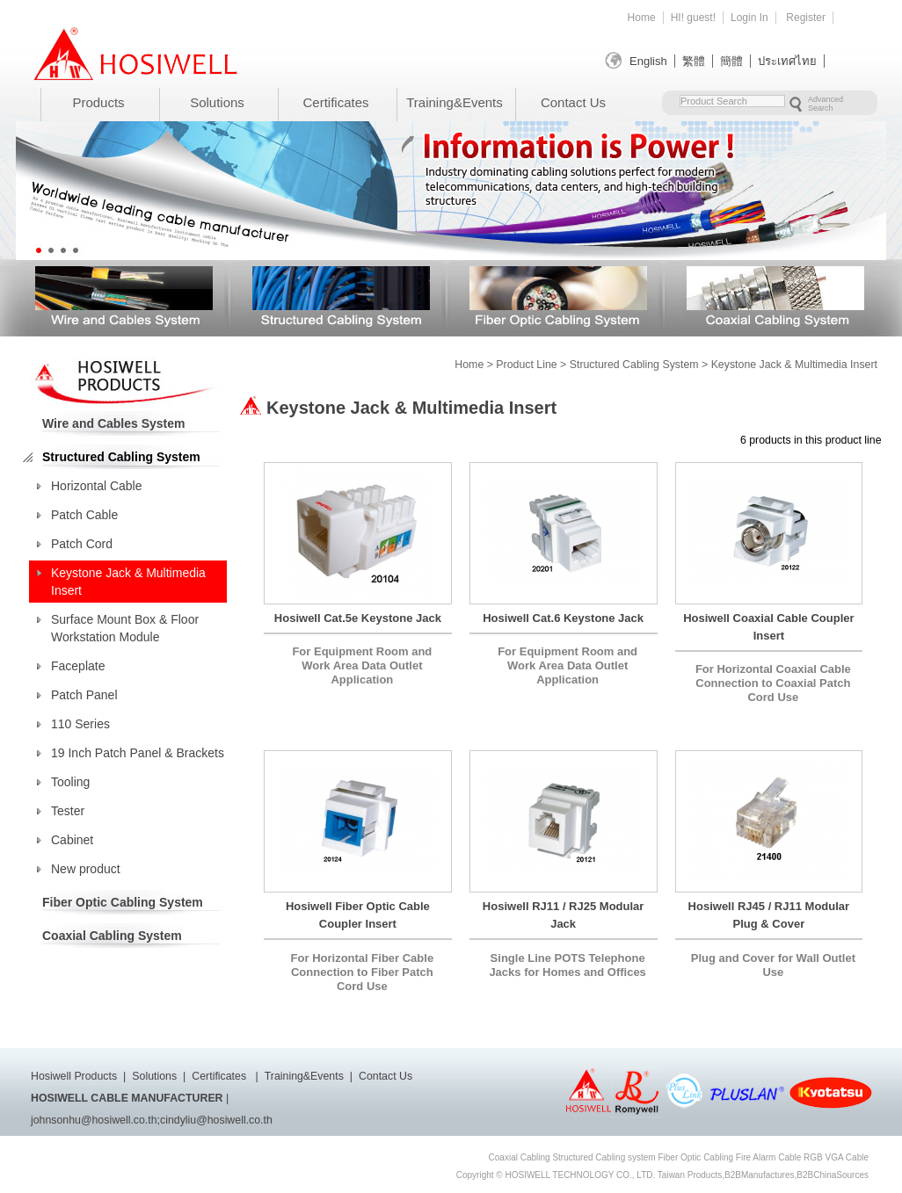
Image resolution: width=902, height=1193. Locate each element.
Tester (67, 811)
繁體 (693, 61)
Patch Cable (84, 515)
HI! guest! (693, 17)
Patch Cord (82, 544)
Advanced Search (825, 103)
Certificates (335, 102)
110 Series (80, 724)
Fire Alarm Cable (768, 1157)
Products (98, 102)
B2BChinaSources (833, 1175)
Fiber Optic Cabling (695, 1157)
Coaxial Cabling (519, 1157)
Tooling (70, 782)
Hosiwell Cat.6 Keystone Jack (563, 618)
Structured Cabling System (341, 295)
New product (85, 869)
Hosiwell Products (74, 1076)
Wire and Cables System (124, 295)
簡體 (731, 61)
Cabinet (72, 840)
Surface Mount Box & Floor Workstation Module (125, 628)
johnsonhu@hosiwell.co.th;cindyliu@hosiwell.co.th (152, 1120)
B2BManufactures (759, 1175)
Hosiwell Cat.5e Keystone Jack (357, 618)
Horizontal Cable (96, 486)
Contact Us (573, 102)
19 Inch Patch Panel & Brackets (137, 753)
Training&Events (454, 102)
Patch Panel (84, 695)
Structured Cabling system (603, 1157)
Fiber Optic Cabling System (558, 295)
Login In (749, 17)
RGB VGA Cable (836, 1157)
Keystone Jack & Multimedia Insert (128, 581)
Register (806, 17)
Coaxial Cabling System (775, 295)
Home (642, 17)
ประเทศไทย (787, 61)
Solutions (217, 102)
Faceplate (78, 666)
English (648, 61)
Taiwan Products (690, 1175)
